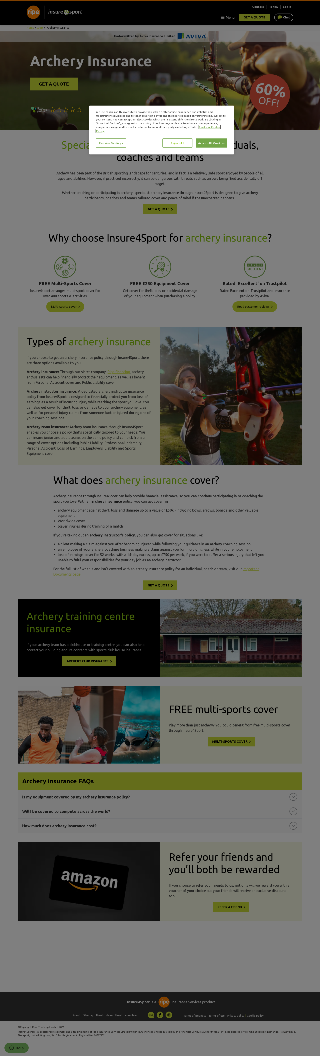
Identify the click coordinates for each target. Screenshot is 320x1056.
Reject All (177, 143)
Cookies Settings (111, 143)
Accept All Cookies (211, 143)
